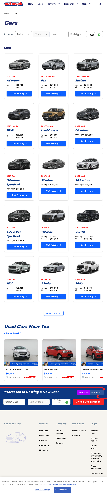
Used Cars (97, 392)
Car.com (76, 435)
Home (6, 14)
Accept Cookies (62, 489)
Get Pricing (19, 93)
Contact (59, 443)
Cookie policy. (69, 484)
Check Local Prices (88, 401)
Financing (43, 450)
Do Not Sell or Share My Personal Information (96, 457)
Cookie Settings (42, 489)
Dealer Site (61, 438)
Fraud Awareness (96, 467)
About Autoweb (60, 432)
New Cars (83, 392)
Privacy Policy (94, 439)
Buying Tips (45, 445)
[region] (53, 486)
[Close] (102, 482)
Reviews (43, 440)
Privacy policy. (55, 484)
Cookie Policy (94, 447)
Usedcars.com (79, 430)
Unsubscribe (97, 473)
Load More (53, 313)
